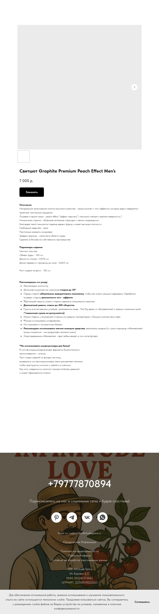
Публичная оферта (79, 555)
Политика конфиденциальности (80, 551)
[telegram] (72, 517)
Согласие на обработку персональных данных (79, 560)
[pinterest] (56, 517)
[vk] (87, 517)
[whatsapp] (102, 517)
